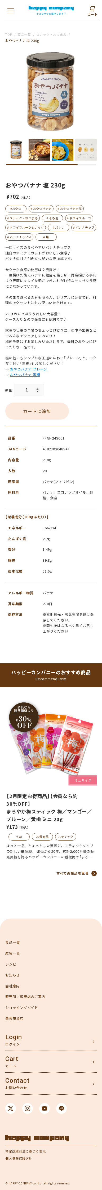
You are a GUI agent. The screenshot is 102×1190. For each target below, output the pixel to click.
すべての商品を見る (72, 873)
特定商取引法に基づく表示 (25, 1151)
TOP (8, 34)
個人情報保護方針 (18, 1158)
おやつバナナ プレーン (28, 369)
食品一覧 (12, 942)
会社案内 (12, 985)
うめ (19, 836)
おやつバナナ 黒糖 (25, 374)
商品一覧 (24, 34)
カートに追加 (37, 411)
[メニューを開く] (10, 10)
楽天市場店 (14, 1018)
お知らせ (12, 975)
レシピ (10, 964)
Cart (11, 1059)
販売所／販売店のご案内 (25, 996)
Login (13, 1037)
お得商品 (42, 836)
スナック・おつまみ (51, 34)
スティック (65, 836)
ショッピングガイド (21, 1007)
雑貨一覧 (12, 953)
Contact (17, 1080)
